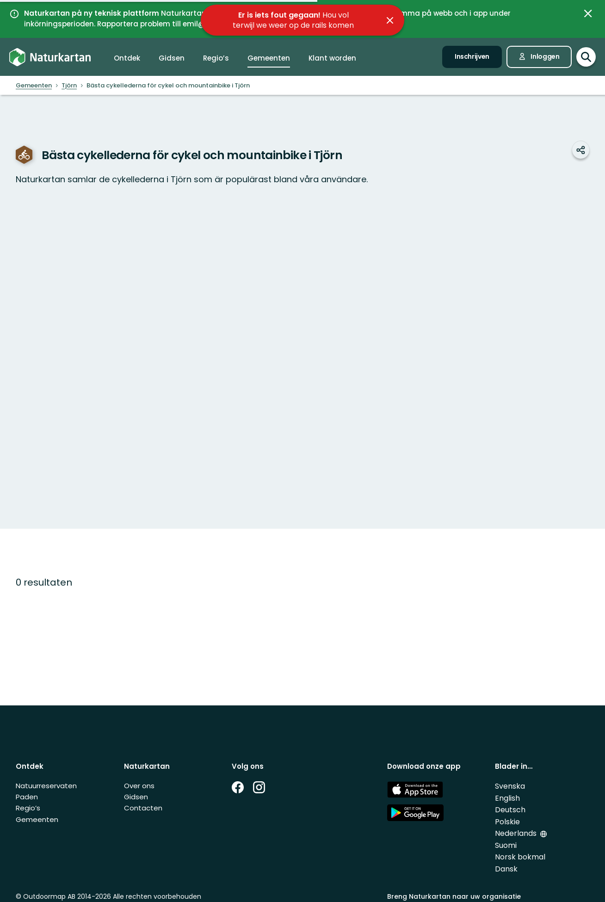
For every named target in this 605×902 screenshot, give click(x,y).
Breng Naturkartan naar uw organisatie (454, 896)
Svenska (510, 786)
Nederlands (516, 833)
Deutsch (510, 809)
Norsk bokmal (520, 857)
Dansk (506, 869)
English (507, 798)
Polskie (507, 821)
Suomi (506, 845)
